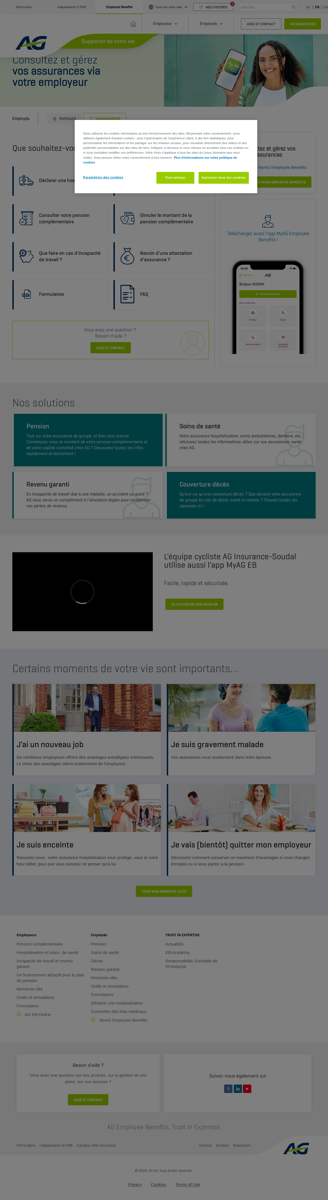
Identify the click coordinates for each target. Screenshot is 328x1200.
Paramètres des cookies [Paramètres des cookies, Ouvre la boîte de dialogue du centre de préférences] (103, 177)
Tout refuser (175, 177)
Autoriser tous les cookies (224, 177)
